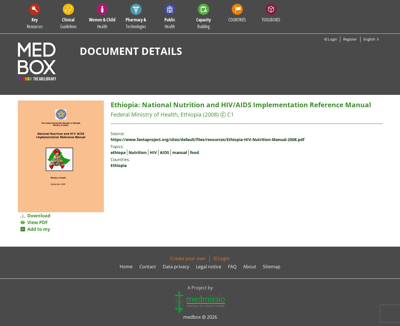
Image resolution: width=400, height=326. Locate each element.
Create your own (187, 258)
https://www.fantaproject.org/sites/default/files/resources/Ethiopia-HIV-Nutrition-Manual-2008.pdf (207, 139)
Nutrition (138, 152)
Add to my (35, 229)
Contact (147, 267)
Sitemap (271, 267)
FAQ (232, 267)
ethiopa (118, 152)
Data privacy (176, 267)
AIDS (164, 152)
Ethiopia (119, 165)
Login (330, 39)
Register (350, 39)
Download (35, 216)
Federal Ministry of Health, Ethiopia (156, 114)
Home (126, 267)
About (249, 267)
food (194, 152)
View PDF (34, 222)
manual (179, 152)
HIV (153, 152)
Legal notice (208, 267)
